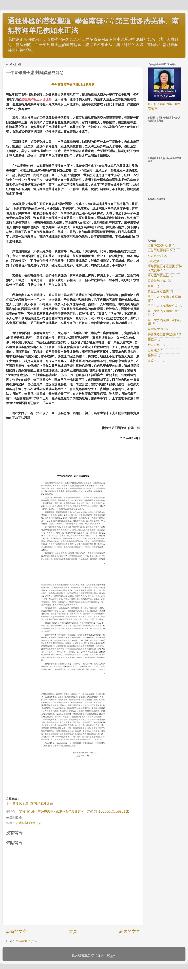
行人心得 (154, 345)
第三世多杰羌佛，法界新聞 (164, 322)
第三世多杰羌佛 (158, 292)
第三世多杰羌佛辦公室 (163, 306)
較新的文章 (16, 932)
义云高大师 (155, 256)
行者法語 (22, 823)
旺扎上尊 (154, 286)
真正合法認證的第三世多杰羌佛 (164, 106)
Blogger (111, 955)
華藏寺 (152, 340)
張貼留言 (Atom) (26, 941)
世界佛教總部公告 (160, 245)
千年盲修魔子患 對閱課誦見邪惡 (73, 84)
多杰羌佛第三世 (158, 276)
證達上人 (35, 823)
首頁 (73, 932)
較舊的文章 (129, 932)
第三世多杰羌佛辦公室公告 (164, 313)
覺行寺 (152, 356)
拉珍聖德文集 (157, 281)
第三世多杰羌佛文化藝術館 (164, 299)
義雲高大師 (155, 329)
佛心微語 (154, 261)
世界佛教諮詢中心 (160, 251)
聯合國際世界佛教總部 (163, 334)
